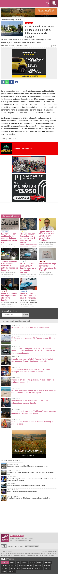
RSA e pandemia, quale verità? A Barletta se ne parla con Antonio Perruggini (28, 268)
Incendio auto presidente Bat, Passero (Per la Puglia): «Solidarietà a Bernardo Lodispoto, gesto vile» (32, 360)
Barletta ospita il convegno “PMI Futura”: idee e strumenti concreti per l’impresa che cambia (33, 412)
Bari (18, 562)
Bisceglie (25, 562)
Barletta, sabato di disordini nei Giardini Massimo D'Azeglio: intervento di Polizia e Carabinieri (30, 370)
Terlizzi (47, 568)
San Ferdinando (27, 568)
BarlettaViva (12, 3)
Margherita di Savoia (25, 565)
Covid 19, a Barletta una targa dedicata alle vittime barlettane (9, 297)
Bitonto (32, 562)
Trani (4, 571)
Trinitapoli (11, 571)
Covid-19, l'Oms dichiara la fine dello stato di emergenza (28, 296)
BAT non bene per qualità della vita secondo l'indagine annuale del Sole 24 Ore (9, 238)
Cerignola (48, 562)
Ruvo (18, 568)
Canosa (39, 562)
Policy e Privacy (19, 546)
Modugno (47, 565)
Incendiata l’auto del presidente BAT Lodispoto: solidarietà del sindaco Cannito (29, 402)
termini (17, 321)
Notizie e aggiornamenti (13, 20)
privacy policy (27, 321)
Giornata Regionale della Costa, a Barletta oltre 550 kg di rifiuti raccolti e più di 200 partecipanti (33, 391)
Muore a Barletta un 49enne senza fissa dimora (30, 328)
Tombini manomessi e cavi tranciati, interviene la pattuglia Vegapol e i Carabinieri (9, 265)
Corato (4, 565)
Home (3, 20)
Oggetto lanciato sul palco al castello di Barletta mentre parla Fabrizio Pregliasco (47, 236)
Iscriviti (25, 315)
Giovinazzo (12, 565)
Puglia (13, 568)
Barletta (5, 562)
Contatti (10, 546)
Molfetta (5, 568)
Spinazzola (38, 568)
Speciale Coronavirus (22, 148)
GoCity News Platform (32, 546)
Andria (12, 562)
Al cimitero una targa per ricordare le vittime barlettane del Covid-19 (47, 267)
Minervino (38, 565)
